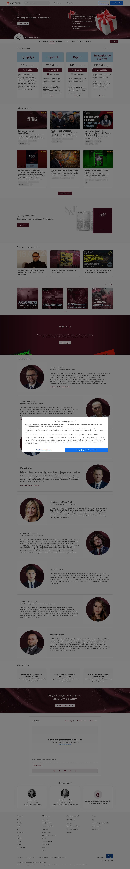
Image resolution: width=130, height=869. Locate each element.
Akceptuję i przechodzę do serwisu (87, 450)
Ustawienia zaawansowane (43, 450)
